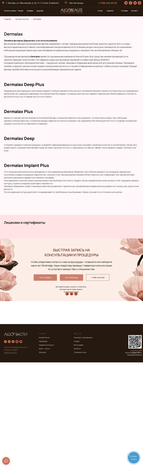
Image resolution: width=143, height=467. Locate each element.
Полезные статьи (80, 457)
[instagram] (16, 446)
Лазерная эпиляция (46, 449)
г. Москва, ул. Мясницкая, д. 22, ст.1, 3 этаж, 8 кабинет (32, 3)
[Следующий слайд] (110, 250)
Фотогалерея (78, 449)
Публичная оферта (11, 454)
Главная (7, 19)
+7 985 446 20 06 (107, 3)
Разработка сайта (10, 457)
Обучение (42, 457)
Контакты (77, 453)
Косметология (22, 19)
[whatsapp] (20, 446)
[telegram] (9, 446)
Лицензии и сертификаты (83, 442)
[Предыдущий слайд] (33, 250)
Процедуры (43, 446)
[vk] (13, 446)
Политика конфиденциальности (16, 452)
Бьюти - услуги (44, 453)
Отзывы (76, 446)
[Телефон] (5, 446)
